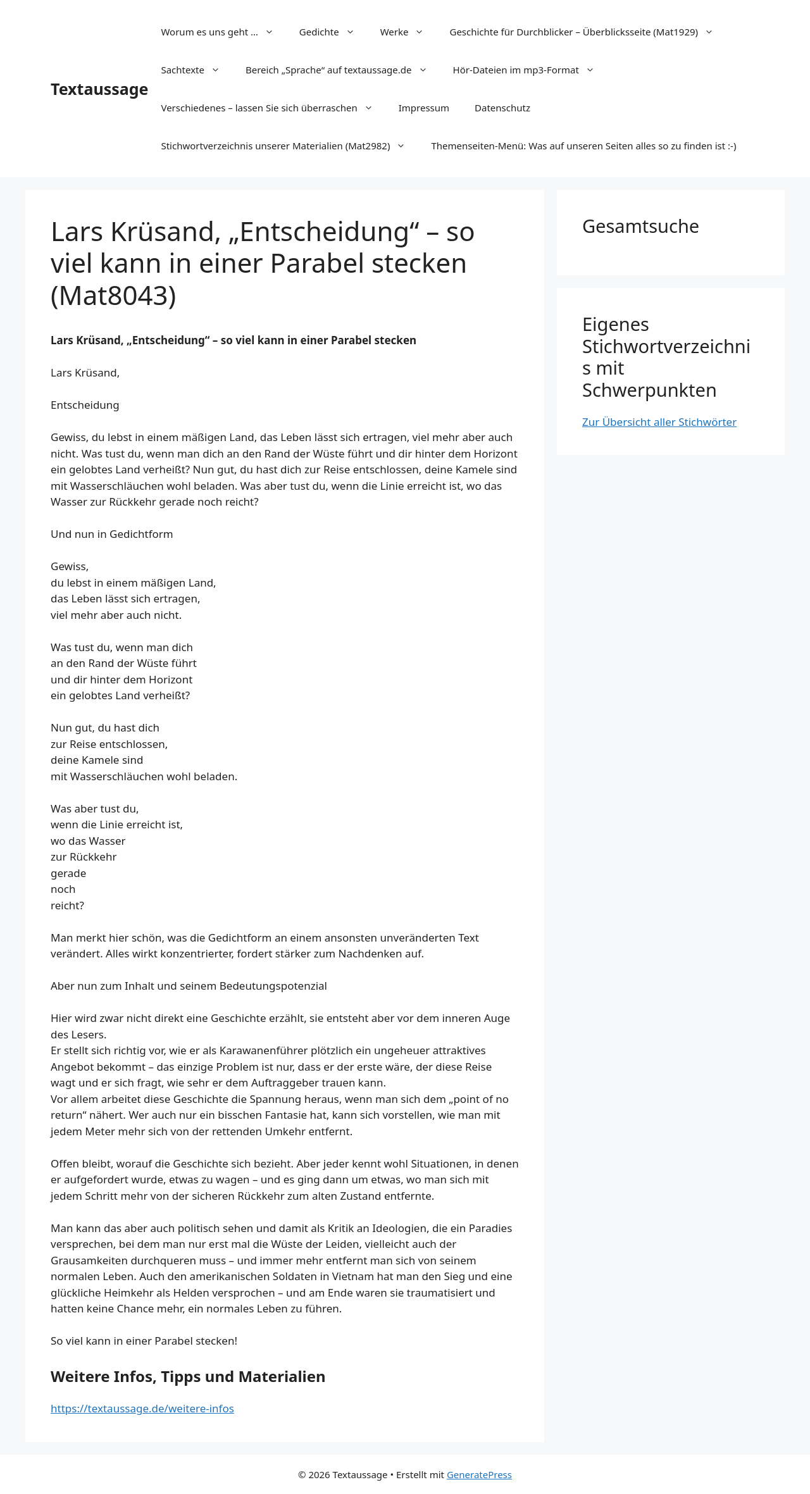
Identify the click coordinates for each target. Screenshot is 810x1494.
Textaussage (99, 88)
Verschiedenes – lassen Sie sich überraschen (273, 108)
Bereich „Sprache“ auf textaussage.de (343, 70)
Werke (408, 32)
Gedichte (333, 32)
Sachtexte (197, 70)
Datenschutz (502, 107)
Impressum (424, 107)
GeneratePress (479, 1474)
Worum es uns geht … (223, 32)
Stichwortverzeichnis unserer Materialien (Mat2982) (289, 146)
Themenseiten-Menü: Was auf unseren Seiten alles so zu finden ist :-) (583, 145)
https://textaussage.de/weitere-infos (142, 1408)
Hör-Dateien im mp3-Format (530, 70)
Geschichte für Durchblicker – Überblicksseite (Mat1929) (587, 32)
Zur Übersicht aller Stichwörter (659, 421)
